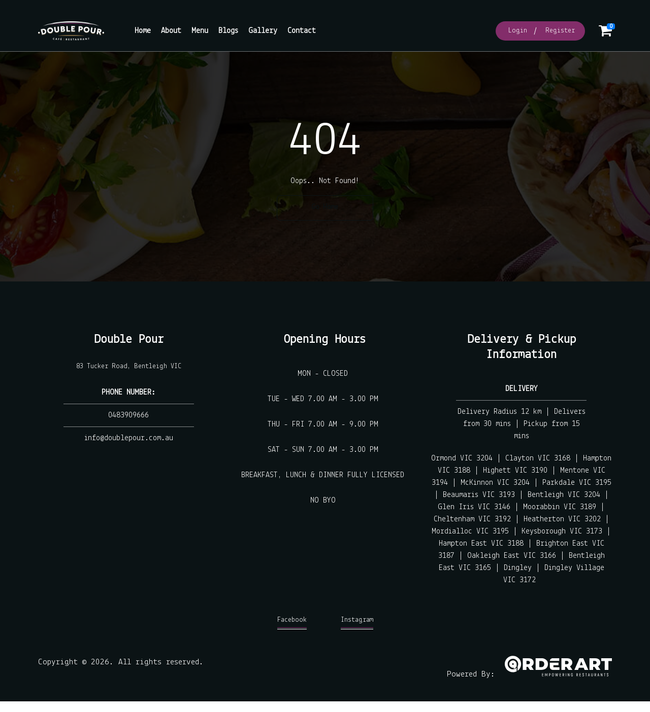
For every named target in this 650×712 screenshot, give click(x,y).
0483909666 (128, 415)
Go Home (325, 207)
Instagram (357, 622)
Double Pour (129, 339)
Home (143, 31)
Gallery (262, 31)
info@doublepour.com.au (128, 438)
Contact (301, 31)
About (171, 31)
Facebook (292, 622)
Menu (199, 31)
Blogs (228, 31)
